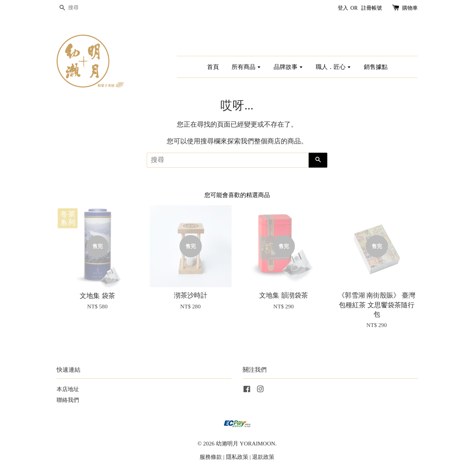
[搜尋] (79, 8)
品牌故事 (288, 67)
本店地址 (68, 389)
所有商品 (246, 67)
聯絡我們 (68, 400)
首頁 (213, 67)
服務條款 (211, 457)
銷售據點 (376, 67)
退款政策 (263, 457)
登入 (343, 8)
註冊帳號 (371, 8)
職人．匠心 (333, 67)
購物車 (410, 8)
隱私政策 (237, 457)
